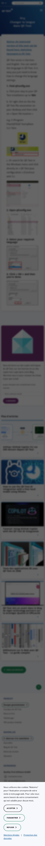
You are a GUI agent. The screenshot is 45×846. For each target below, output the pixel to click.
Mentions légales (11, 835)
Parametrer (14, 818)
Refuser (12, 827)
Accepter (13, 808)
